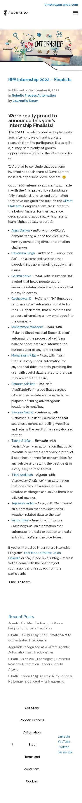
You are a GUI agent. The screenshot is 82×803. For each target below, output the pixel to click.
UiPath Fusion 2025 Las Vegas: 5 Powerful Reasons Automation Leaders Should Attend (39, 664)
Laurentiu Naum (25, 101)
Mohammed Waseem (27, 327)
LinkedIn (64, 736)
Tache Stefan (21, 440)
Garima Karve (21, 276)
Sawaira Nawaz (22, 412)
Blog (32, 744)
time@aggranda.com (61, 4)
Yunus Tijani (19, 520)
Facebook (65, 752)
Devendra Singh (23, 253)
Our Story (32, 708)
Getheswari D (21, 298)
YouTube (64, 742)
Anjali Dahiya (20, 230)
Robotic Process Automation (34, 95)
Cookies (32, 781)
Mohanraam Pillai (23, 355)
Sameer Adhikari (23, 384)
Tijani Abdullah (22, 475)
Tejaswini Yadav (22, 503)
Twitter (63, 747)
